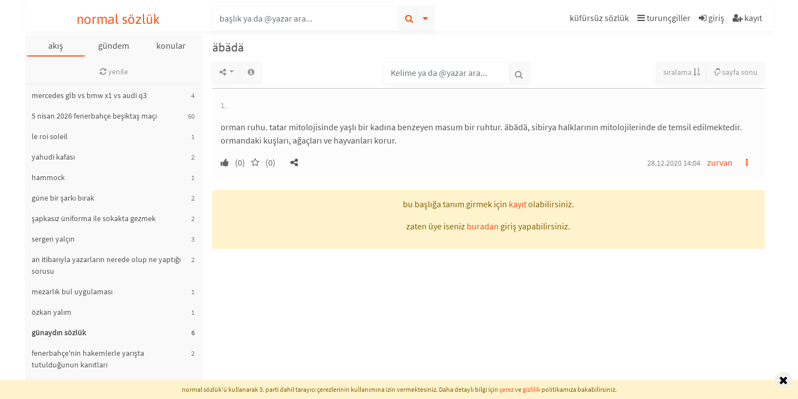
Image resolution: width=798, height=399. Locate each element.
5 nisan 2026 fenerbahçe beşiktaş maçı (94, 116)
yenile (114, 71)
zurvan (720, 162)
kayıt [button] (517, 203)
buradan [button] (483, 226)
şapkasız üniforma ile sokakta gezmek (94, 218)
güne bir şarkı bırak (63, 198)
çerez (506, 389)
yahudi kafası (53, 157)
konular (171, 45)
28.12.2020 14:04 (673, 163)
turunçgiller (663, 17)
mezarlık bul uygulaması (72, 291)
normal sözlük (118, 19)
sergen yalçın (53, 239)
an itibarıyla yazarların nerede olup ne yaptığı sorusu (106, 265)
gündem (113, 45)
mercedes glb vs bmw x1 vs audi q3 (89, 95)
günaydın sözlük (59, 332)
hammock (48, 177)
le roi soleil (50, 136)
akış (55, 45)
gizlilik (531, 389)
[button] (601, 19)
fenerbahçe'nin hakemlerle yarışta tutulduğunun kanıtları (88, 359)
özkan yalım (51, 312)
